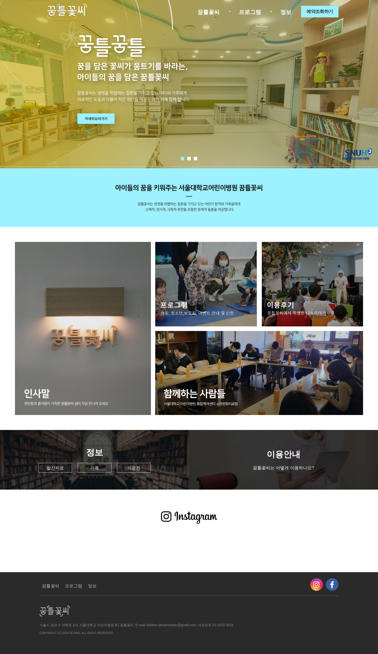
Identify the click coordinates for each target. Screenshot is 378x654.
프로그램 (250, 12)
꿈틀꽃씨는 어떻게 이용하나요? (283, 467)
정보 (285, 12)
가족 (94, 468)
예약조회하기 (319, 11)
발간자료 (55, 468)
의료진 (133, 468)
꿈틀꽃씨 (208, 12)
